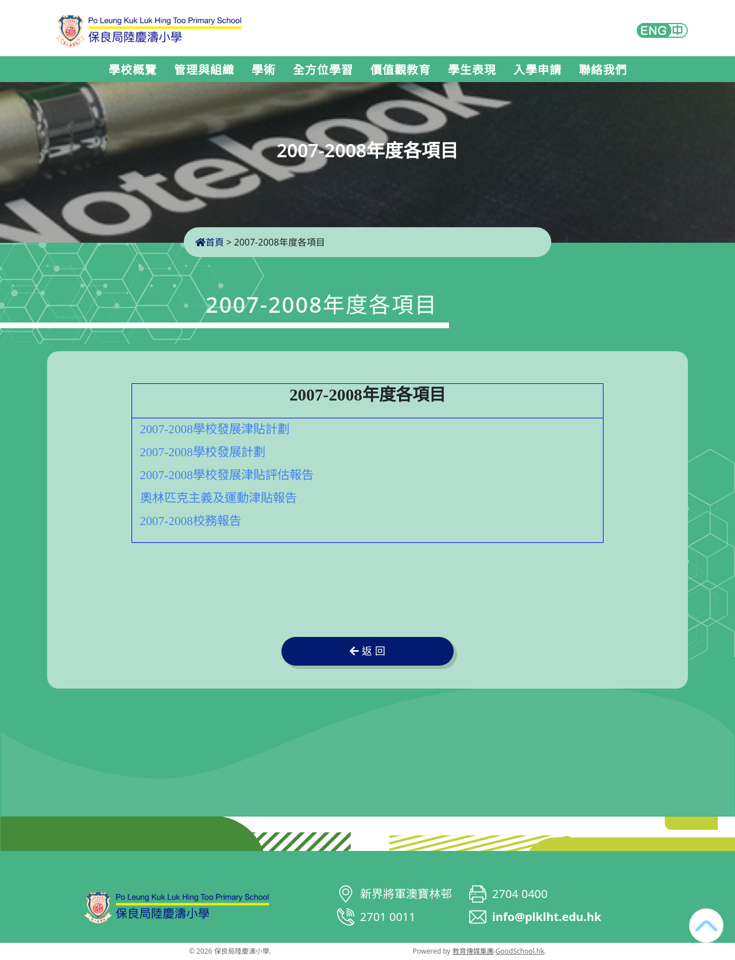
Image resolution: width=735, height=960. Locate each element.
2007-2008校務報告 (190, 521)
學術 (264, 70)
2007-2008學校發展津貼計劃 (214, 429)
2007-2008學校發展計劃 (202, 452)
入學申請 (537, 70)
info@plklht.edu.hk (546, 916)
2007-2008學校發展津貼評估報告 (227, 475)
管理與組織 (204, 70)
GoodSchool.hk (520, 951)
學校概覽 (133, 70)
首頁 (209, 242)
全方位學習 (323, 70)
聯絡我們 (603, 70)
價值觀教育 (400, 70)
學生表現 (472, 70)
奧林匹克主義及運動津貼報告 (218, 498)
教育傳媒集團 (473, 951)
